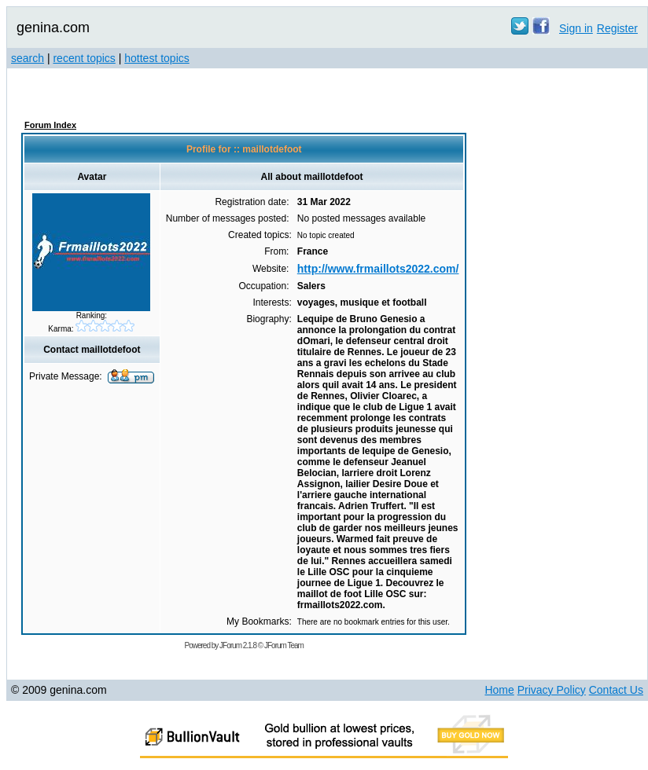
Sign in (576, 28)
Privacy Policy (551, 690)
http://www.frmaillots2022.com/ (378, 268)
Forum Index (50, 125)
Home (499, 690)
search (27, 58)
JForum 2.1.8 (237, 645)
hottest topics (157, 58)
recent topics (84, 58)
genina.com (53, 27)
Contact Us (616, 690)
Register (617, 28)
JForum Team (284, 645)
